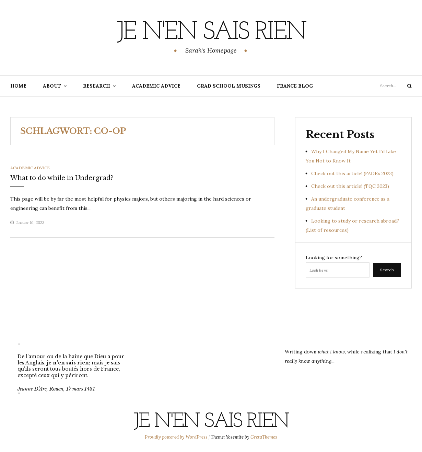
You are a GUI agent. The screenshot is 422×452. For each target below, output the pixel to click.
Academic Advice (156, 86)
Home (18, 86)
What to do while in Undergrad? (61, 178)
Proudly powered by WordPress (177, 437)
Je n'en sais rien (211, 32)
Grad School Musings (228, 86)
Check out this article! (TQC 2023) (350, 186)
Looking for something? (334, 258)
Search (387, 269)
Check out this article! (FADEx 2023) (352, 173)
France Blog (295, 86)
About (52, 86)
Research (96, 86)
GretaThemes (263, 437)
